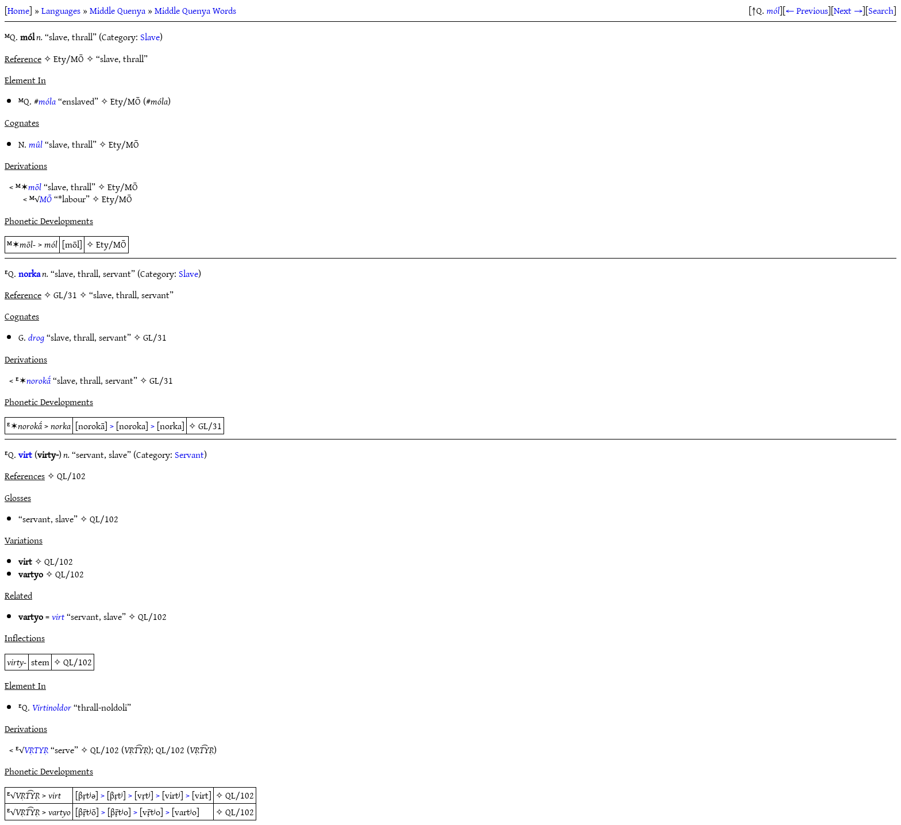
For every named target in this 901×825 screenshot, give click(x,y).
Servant (189, 454)
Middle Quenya (117, 10)
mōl (34, 187)
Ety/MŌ (125, 101)
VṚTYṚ (36, 750)
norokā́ (38, 380)
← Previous (807, 10)
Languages (60, 10)
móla (47, 101)
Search (881, 10)
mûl (36, 144)
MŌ (46, 199)
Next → (848, 10)
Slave (150, 37)
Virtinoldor (51, 707)
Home (18, 10)
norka (29, 273)
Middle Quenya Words (195, 10)
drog (36, 337)
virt (25, 454)
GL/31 (155, 337)
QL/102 (104, 519)
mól (773, 10)
